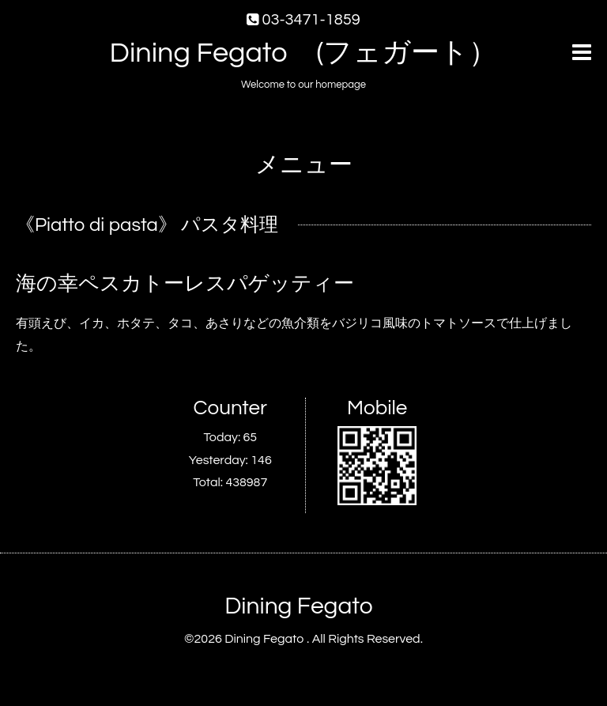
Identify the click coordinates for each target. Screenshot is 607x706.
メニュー (304, 165)
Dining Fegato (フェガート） (304, 53)
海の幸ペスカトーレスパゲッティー (185, 284)
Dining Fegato (298, 606)
